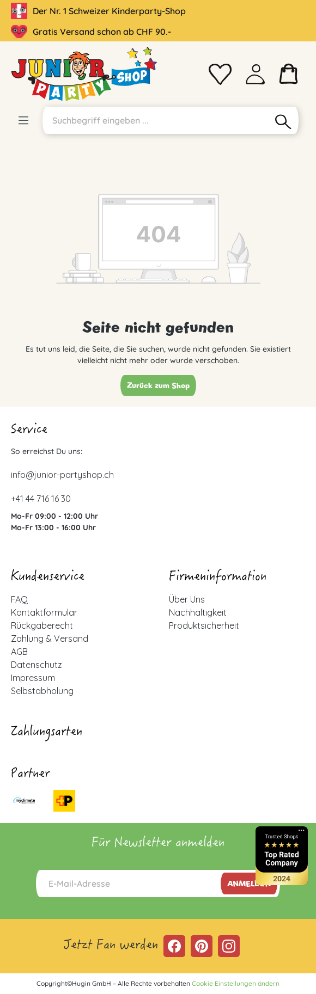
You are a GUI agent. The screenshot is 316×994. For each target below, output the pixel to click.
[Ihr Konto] (255, 74)
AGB (19, 651)
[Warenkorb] (288, 74)
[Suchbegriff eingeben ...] (155, 120)
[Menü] (23, 120)
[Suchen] (284, 120)
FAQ (19, 599)
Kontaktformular (44, 612)
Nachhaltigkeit (198, 612)
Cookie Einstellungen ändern (235, 983)
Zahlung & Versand (49, 638)
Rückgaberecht (42, 625)
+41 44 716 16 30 (41, 498)
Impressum (33, 677)
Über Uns (187, 599)
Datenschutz (36, 664)
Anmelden (249, 883)
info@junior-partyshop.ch (62, 474)
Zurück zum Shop (158, 385)
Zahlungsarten (46, 733)
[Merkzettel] (220, 74)
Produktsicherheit (204, 625)
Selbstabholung (42, 690)
